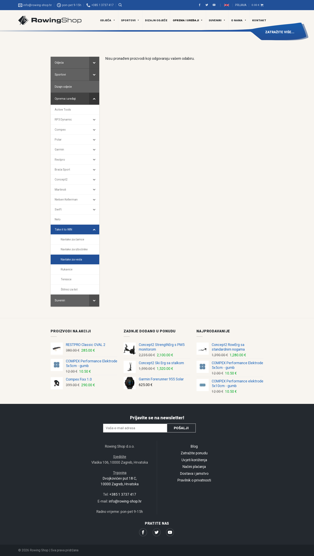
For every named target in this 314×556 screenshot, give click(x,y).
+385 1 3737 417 (122, 495)
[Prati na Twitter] (207, 5)
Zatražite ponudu (194, 453)
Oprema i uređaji (188, 20)
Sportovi (130, 20)
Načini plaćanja (194, 467)
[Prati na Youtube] (215, 5)
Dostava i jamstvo (194, 474)
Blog (194, 446)
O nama (239, 20)
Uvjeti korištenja (194, 460)
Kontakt (259, 20)
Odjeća (107, 20)
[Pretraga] (120, 5)
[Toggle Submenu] (94, 62)
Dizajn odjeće (156, 20)
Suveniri (217, 20)
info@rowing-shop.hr (125, 501)
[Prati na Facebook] (200, 5)
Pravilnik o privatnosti (194, 480)
